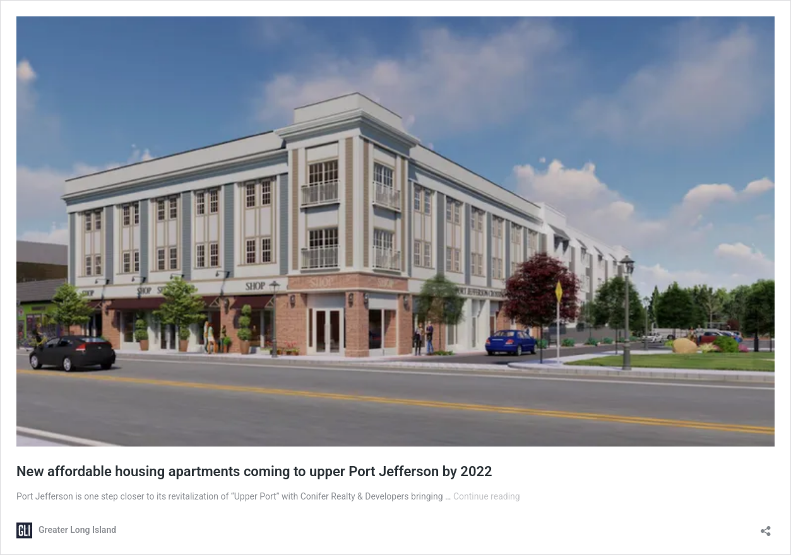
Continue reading (486, 496)
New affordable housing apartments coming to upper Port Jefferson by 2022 (254, 471)
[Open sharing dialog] (766, 527)
